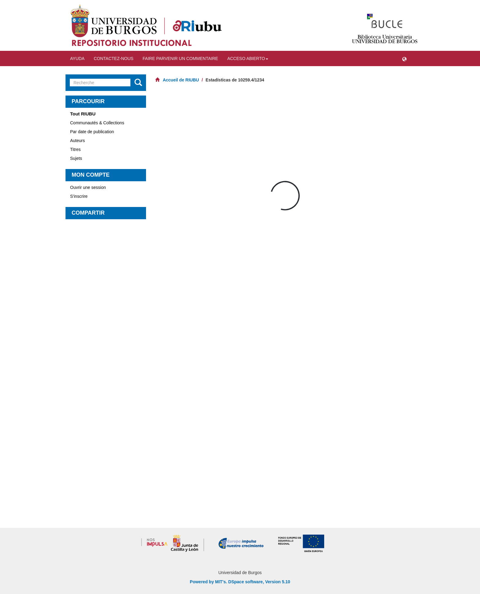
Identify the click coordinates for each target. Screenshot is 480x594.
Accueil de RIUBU (181, 79)
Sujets (76, 158)
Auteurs (77, 140)
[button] (404, 58)
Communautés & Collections (97, 122)
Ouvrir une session (88, 187)
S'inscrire (79, 196)
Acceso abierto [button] (247, 58)
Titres (75, 149)
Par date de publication (92, 131)
